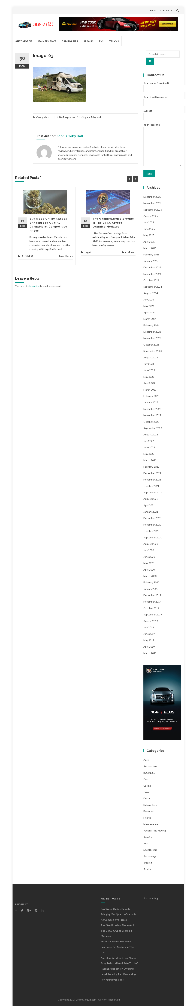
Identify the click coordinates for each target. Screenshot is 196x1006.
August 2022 (150, 434)
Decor (146, 798)
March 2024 (149, 318)
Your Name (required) (162, 85)
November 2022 (152, 415)
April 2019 (149, 646)
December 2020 (152, 518)
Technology (149, 856)
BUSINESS (27, 256)
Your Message (162, 145)
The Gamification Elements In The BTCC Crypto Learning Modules (113, 222)
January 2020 (150, 588)
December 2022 (152, 408)
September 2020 (152, 537)
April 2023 (149, 383)
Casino (147, 785)
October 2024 (151, 280)
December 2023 (152, 331)
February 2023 (151, 395)
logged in (34, 285)
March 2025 (149, 248)
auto (146, 759)
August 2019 (150, 621)
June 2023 (149, 370)
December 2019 (152, 595)
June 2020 (149, 556)
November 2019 (152, 601)
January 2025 (150, 260)
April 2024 (149, 312)
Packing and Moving (154, 830)
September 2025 (152, 209)
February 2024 (151, 325)
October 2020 (151, 530)
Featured (148, 811)
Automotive (23, 41)
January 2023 (150, 402)
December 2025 (152, 196)
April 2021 (149, 505)
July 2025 (148, 222)
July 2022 (148, 440)
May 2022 (148, 453)
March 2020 (149, 575)
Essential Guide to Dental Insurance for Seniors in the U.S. (117, 947)
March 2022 (149, 460)
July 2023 (148, 363)
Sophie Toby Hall (91, 117)
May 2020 (148, 563)
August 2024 (150, 293)
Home (153, 10)
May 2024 (148, 305)
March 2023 (149, 389)
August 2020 (150, 543)
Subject (162, 113)
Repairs (88, 41)
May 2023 (148, 376)
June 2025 (149, 228)
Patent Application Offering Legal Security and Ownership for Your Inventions (118, 974)
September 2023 (152, 350)
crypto (88, 252)
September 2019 (152, 614)
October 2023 (151, 344)
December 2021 (152, 473)
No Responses (67, 117)
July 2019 (148, 627)
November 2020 (152, 524)
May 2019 (148, 640)
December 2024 (152, 267)
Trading (147, 862)
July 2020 (148, 550)
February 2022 (151, 466)
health (147, 817)
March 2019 (149, 653)
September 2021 (152, 492)
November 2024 (152, 273)
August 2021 (150, 498)
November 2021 (152, 479)
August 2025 (150, 215)
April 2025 (149, 241)
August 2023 (150, 357)
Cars (146, 779)
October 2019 (151, 608)
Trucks (114, 41)
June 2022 (149, 447)
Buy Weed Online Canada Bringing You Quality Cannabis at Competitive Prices (118, 914)
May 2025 (148, 235)
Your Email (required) (162, 99)
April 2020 (149, 569)
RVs (101, 41)
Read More (66, 256)
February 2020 (151, 582)
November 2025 (152, 203)
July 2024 (148, 299)
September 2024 (152, 286)
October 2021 (151, 485)
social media (150, 849)
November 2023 (152, 338)
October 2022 (151, 421)
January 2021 (150, 511)
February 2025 (151, 254)
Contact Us (166, 10)
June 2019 (149, 633)
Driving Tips (70, 41)
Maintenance (47, 41)
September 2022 (152, 428)
